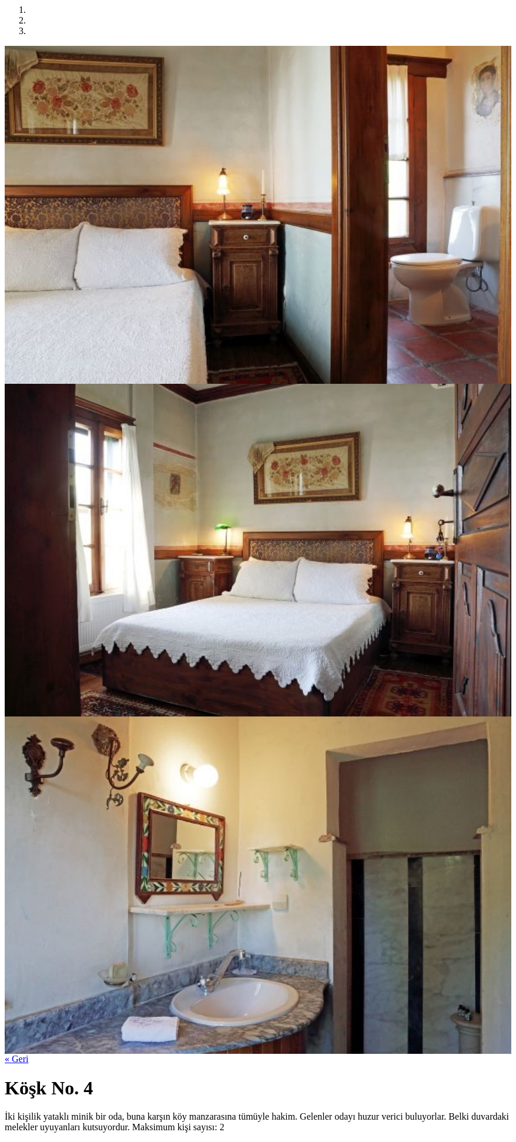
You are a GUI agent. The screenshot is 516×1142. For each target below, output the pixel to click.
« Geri (16, 1059)
